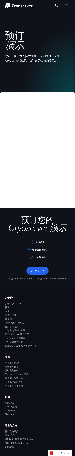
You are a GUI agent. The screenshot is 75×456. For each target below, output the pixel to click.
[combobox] (60, 453)
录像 (7, 311)
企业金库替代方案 (14, 341)
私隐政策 (9, 402)
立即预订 (37, 270)
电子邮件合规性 (13, 362)
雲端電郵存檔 (11, 370)
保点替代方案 (11, 326)
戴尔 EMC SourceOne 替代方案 (21, 345)
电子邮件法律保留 (14, 385)
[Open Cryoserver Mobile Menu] (66, 5)
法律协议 (9, 414)
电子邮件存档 (11, 366)
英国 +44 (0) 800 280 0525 (52, 278)
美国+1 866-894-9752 (16, 442)
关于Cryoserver (13, 303)
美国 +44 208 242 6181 (21, 278)
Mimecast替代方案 (14, 322)
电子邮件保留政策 (14, 378)
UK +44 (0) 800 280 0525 (19, 439)
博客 (7, 307)
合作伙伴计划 (11, 315)
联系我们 (9, 318)
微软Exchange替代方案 (17, 334)
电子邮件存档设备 (14, 382)
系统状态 (9, 446)
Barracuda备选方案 (15, 338)
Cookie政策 (11, 406)
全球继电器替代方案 (15, 330)
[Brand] (19, 5)
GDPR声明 (10, 410)
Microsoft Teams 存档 (16, 374)
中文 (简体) (57, 453)
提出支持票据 (11, 431)
